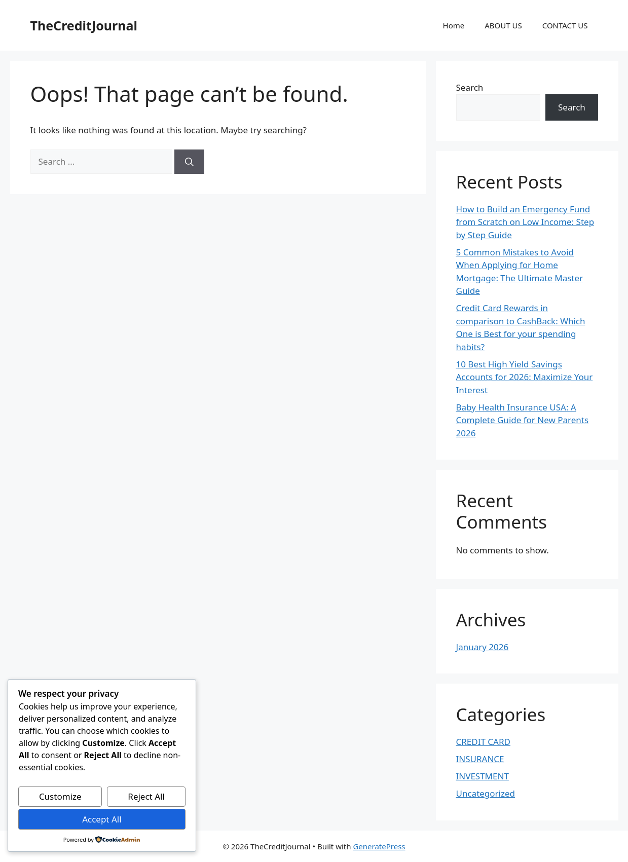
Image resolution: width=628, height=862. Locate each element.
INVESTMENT (482, 776)
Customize (60, 796)
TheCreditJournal (83, 25)
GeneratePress (379, 846)
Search (470, 87)
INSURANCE (480, 759)
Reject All (146, 796)
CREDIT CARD (483, 741)
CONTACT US (565, 25)
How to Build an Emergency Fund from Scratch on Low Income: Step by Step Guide (525, 222)
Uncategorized (485, 793)
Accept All (101, 819)
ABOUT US (503, 25)
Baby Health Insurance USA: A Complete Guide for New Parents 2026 (522, 420)
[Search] (189, 161)
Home (454, 25)
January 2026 (482, 647)
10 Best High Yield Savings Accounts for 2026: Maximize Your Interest (524, 377)
